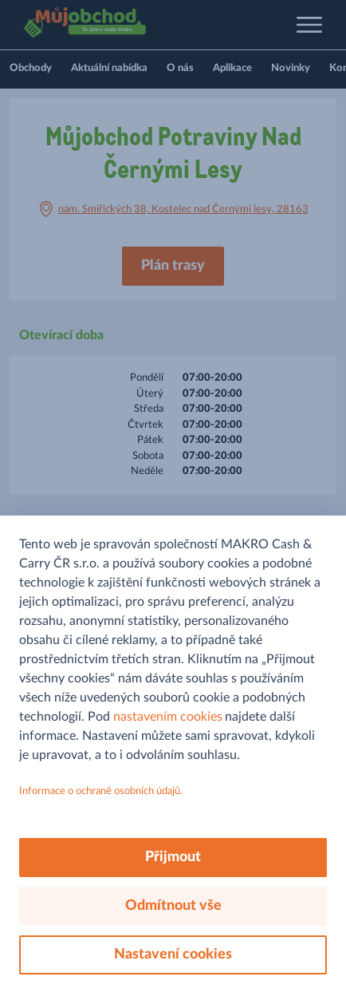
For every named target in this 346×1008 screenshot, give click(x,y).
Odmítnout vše (173, 906)
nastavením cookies (167, 716)
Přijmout (173, 857)
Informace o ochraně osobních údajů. (101, 791)
